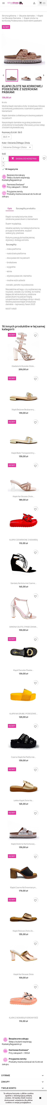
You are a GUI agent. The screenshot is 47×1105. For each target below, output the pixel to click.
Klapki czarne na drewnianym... (23, 887)
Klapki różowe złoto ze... (23, 931)
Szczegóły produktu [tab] (25, 208)
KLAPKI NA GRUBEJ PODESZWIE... (24, 713)
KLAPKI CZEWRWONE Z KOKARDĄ (23, 540)
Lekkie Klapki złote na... (23, 800)
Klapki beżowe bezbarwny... (23, 409)
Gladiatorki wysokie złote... (23, 366)
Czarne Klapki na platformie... (23, 757)
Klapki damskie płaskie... (23, 670)
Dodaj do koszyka (23, 158)
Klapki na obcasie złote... (23, 496)
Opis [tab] (10, 208)
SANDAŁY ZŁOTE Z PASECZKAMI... (23, 627)
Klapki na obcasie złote (24, 974)
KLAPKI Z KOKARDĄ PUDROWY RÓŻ (23, 1018)
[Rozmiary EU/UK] (6, 137)
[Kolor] (17, 147)
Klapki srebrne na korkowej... (23, 844)
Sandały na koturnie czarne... (23, 583)
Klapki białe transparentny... (23, 453)
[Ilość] (5, 158)
